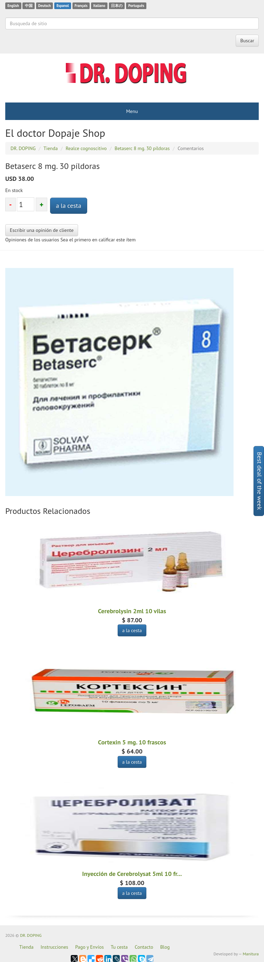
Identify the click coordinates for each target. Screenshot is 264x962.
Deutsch (44, 5)
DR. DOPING (31, 935)
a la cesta (68, 205)
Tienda (26, 947)
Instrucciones (54, 947)
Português (136, 5)
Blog (164, 947)
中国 (29, 5)
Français (81, 5)
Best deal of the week (260, 481)
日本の (117, 5)
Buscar (247, 40)
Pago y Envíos (89, 947)
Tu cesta (119, 947)
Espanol (62, 5)
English (13, 5)
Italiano (99, 5)
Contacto (144, 947)
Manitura (251, 953)
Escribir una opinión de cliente (42, 230)
